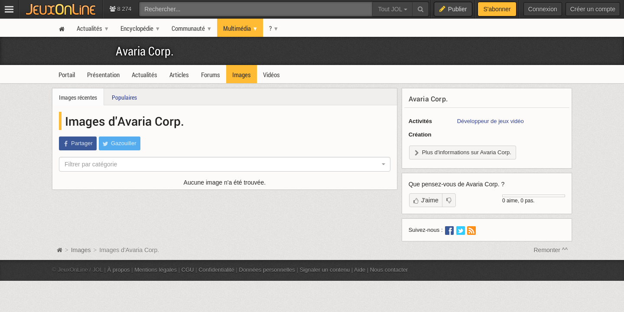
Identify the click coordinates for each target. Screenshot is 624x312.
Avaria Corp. (145, 51)
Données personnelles (267, 269)
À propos (118, 269)
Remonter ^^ (551, 250)
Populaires (124, 97)
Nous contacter (389, 269)
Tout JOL (392, 9)
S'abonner (496, 9)
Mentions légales (155, 269)
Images (82, 250)
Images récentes (78, 97)
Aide (359, 269)
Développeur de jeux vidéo (490, 121)
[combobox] (224, 164)
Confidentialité (216, 269)
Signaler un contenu (324, 269)
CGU (188, 269)
